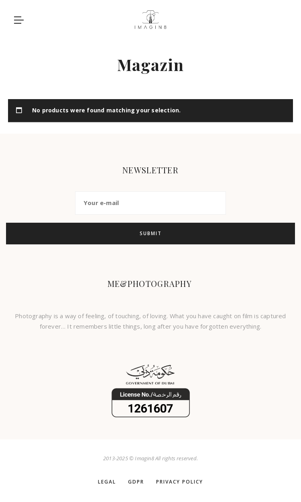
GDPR (136, 481)
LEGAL (107, 481)
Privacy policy (179, 481)
